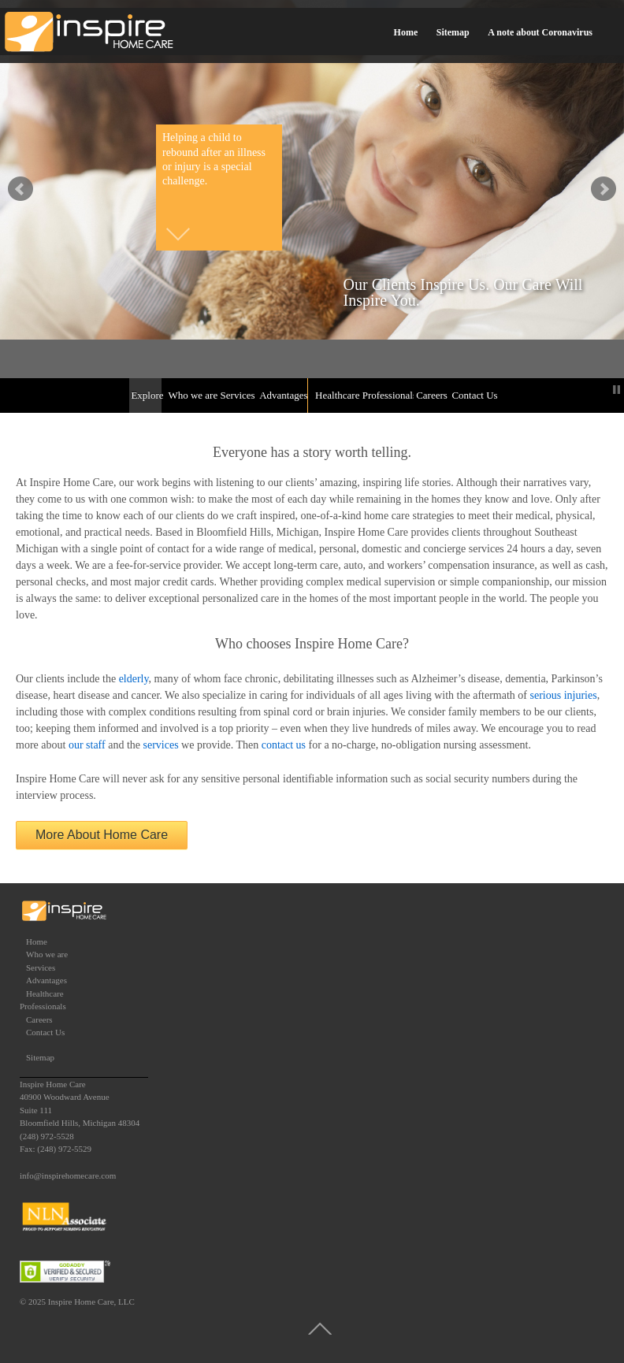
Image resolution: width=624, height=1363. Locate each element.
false (20, 189)
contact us (284, 745)
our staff (87, 745)
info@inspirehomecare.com (68, 1175)
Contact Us (473, 395)
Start (604, 389)
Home (406, 32)
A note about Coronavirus (540, 32)
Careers (430, 395)
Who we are (191, 395)
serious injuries (563, 695)
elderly (134, 679)
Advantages (282, 395)
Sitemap (453, 32)
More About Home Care (101, 834)
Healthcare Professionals (362, 395)
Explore (146, 395)
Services (237, 395)
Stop (616, 389)
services (161, 745)
